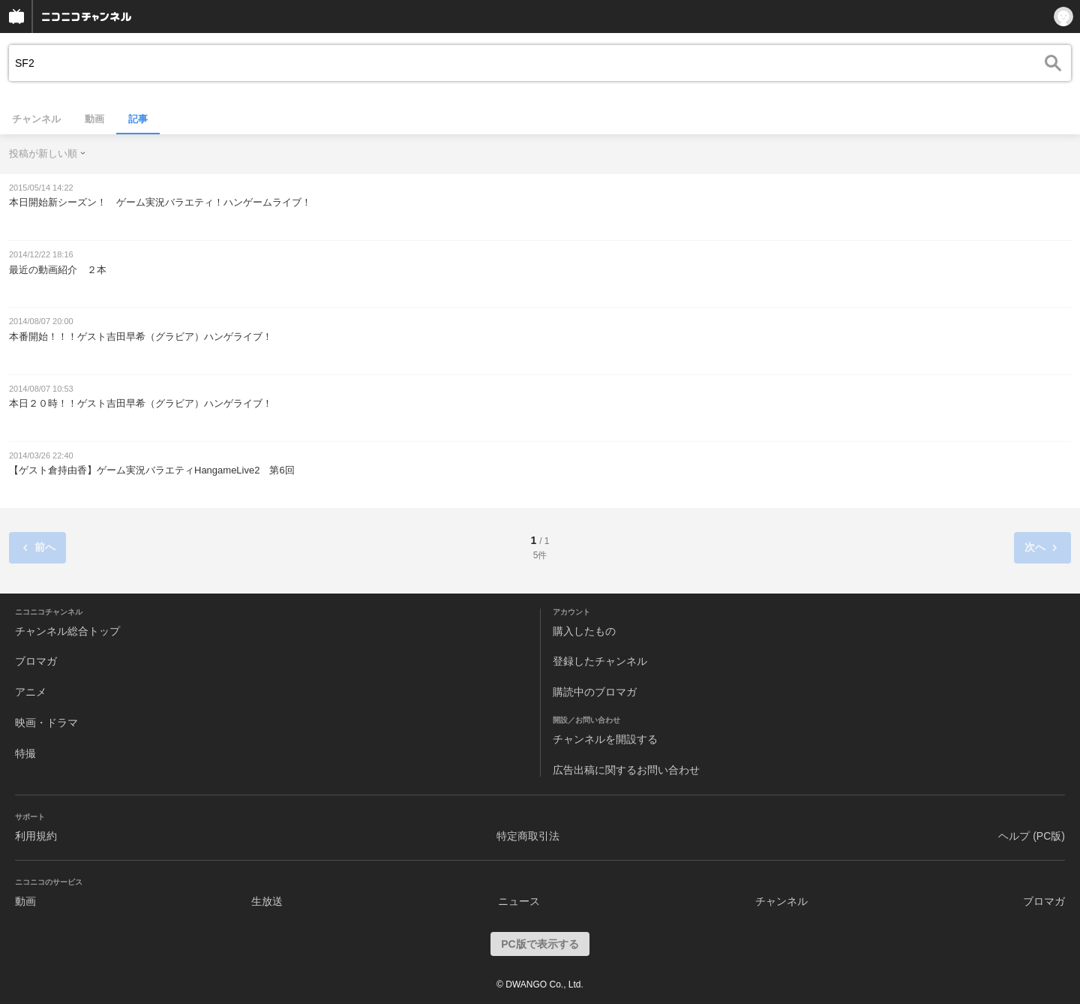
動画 (94, 119)
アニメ (30, 692)
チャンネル (36, 119)
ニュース (519, 901)
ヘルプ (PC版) (1031, 836)
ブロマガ (36, 661)
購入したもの (584, 631)
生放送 (267, 901)
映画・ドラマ (46, 723)
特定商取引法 (528, 836)
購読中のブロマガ (595, 692)
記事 (138, 119)
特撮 (25, 753)
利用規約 (36, 836)
